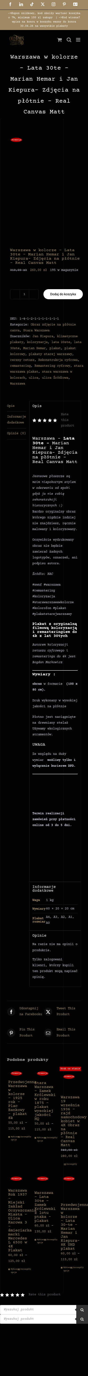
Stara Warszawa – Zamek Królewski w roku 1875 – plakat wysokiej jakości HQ (45, 1101)
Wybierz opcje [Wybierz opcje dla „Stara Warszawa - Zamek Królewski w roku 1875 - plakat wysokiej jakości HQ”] (40, 1139)
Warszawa (17, 384)
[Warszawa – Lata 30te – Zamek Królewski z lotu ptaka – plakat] (44, 1181)
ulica (33, 378)
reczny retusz (22, 360)
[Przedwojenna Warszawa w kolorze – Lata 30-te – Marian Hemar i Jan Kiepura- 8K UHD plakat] (70, 1187)
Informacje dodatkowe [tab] (16, 420)
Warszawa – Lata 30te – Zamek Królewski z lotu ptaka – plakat (45, 1207)
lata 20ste (60, 342)
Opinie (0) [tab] (16, 433)
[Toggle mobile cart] (59, 39)
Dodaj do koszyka (63, 294)
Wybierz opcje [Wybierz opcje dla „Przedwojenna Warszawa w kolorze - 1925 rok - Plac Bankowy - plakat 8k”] (14, 1138)
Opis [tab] (11, 406)
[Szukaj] (82, 1309)
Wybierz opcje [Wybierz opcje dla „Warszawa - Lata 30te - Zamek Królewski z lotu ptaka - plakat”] (40, 1241)
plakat (55, 348)
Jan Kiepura (43, 336)
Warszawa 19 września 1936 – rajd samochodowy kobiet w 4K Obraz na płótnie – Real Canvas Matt (74, 1121)
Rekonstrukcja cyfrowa (58, 360)
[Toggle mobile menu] (78, 39)
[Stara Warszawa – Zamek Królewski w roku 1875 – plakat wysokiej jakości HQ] (44, 1073)
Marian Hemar (34, 348)
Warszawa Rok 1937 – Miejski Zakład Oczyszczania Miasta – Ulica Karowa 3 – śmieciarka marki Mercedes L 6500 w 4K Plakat (22, 1221)
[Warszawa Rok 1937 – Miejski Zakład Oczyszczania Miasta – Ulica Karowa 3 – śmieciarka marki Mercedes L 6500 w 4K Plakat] (17, 1180)
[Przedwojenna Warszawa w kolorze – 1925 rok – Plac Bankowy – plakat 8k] (17, 1073)
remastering (20, 366)
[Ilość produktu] (24, 294)
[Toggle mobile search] (69, 39)
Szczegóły (23, 1137)
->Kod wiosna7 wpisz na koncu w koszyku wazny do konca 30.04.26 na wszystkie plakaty (46, 22)
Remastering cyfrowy (52, 366)
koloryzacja (37, 342)
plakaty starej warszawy (50, 354)
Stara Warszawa (36, 331)
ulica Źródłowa (55, 378)
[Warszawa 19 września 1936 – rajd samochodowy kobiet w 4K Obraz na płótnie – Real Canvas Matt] (70, 1081)
